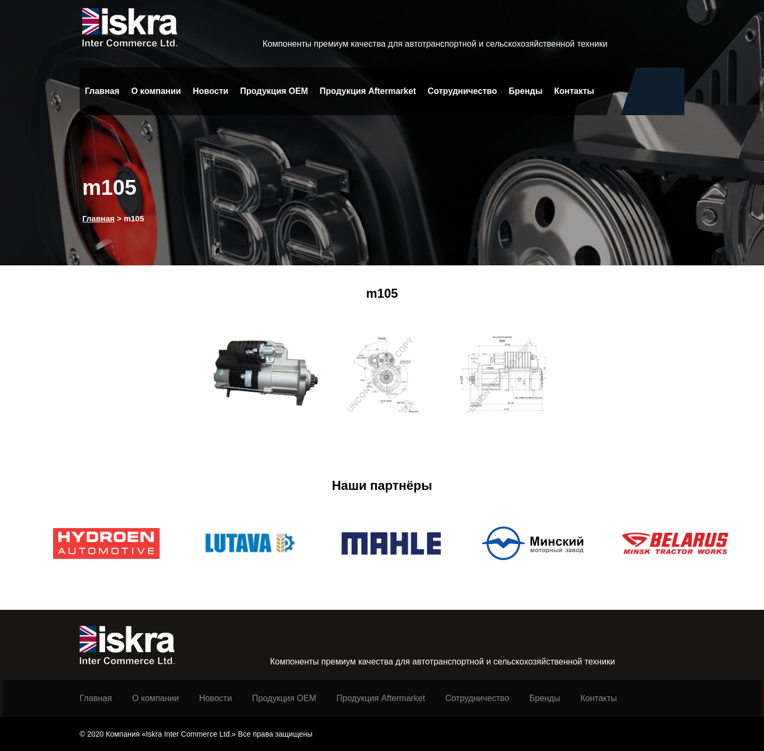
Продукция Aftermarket (368, 91)
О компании (156, 91)
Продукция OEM (274, 91)
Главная (102, 91)
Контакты (574, 91)
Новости (210, 91)
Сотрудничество (462, 91)
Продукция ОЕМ (284, 698)
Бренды (526, 91)
